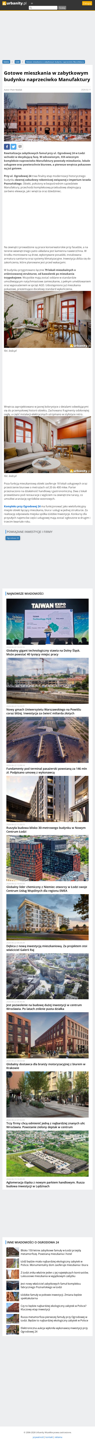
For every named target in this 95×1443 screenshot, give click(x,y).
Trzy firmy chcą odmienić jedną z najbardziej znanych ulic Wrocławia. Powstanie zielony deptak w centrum (45, 1125)
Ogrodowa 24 (13, 538)
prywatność (38, 1437)
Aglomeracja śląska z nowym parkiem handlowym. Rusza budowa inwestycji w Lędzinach (45, 1184)
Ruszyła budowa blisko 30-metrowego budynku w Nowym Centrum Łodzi (46, 829)
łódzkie (6, 62)
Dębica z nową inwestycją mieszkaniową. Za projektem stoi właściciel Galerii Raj (46, 948)
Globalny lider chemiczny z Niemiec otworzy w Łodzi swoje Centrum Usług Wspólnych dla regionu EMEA (46, 889)
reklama (58, 1437)
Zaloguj (87, 3)
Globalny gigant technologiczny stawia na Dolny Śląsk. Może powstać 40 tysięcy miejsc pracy (43, 652)
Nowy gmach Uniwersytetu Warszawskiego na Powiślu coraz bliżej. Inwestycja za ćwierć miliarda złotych (43, 711)
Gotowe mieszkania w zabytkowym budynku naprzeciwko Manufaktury (55, 62)
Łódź (17, 62)
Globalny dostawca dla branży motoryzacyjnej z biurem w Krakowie (45, 1066)
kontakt (49, 1437)
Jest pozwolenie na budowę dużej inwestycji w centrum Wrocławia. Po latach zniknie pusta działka (44, 1007)
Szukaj (62, 7)
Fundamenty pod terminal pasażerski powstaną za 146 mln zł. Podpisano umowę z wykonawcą (46, 770)
